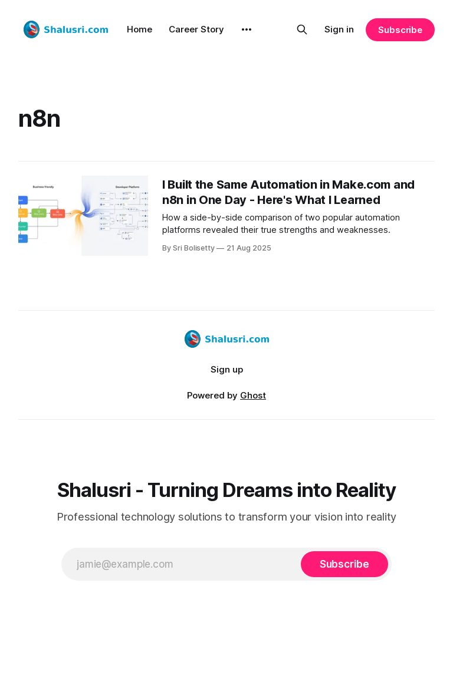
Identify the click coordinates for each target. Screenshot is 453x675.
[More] (246, 29)
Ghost (253, 395)
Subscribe (400, 29)
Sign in (339, 29)
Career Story (196, 29)
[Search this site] (302, 29)
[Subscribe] (344, 564)
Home (139, 29)
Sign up (227, 369)
